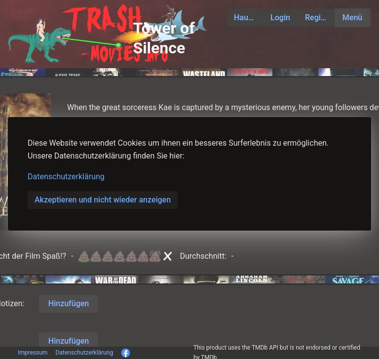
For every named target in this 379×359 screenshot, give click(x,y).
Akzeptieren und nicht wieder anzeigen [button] (103, 199)
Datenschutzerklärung (66, 176)
